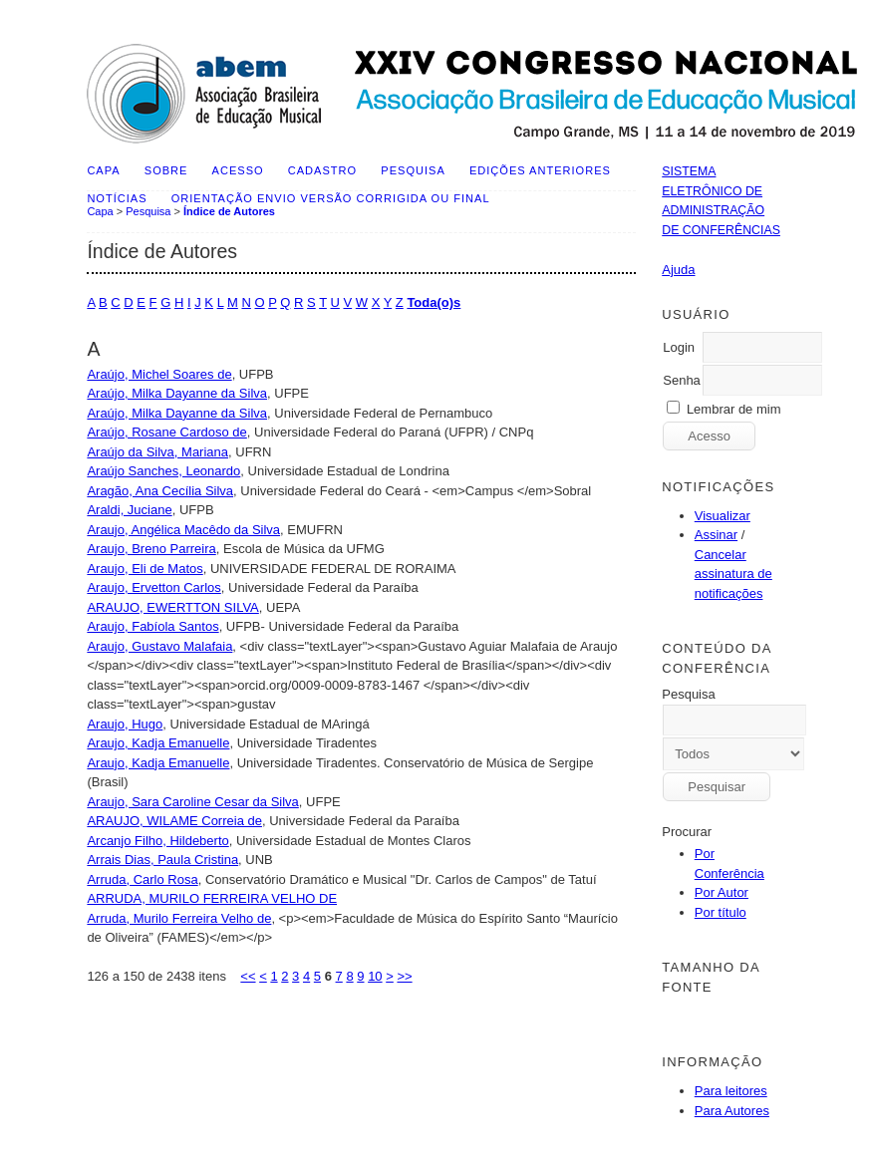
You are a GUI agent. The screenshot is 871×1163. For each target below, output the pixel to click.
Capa (103, 170)
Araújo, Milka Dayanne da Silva (177, 393)
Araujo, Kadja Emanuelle (158, 742)
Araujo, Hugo (124, 724)
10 (375, 976)
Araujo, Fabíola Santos (152, 626)
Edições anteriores (540, 170)
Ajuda (678, 269)
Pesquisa (412, 170)
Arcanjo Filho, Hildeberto (157, 840)
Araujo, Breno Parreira (151, 548)
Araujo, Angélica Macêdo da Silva (183, 529)
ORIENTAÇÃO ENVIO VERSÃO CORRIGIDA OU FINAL (330, 198)
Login (679, 347)
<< (247, 976)
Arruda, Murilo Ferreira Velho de (179, 918)
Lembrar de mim (734, 409)
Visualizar (722, 515)
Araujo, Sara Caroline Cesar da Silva (192, 801)
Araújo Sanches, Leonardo (163, 470)
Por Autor (721, 892)
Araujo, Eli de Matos (144, 568)
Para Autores (732, 1110)
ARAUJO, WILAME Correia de (174, 820)
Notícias (116, 198)
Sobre (166, 170)
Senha (682, 380)
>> (404, 976)
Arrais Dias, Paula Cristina (162, 859)
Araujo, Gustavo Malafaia (159, 646)
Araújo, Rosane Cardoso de (166, 432)
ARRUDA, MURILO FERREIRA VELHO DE (212, 898)
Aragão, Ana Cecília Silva (160, 490)
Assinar (716, 534)
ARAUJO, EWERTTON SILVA (172, 607)
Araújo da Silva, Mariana (157, 451)
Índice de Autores (229, 211)
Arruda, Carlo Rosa (142, 879)
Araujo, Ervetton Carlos (153, 587)
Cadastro (322, 170)
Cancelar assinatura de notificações (733, 574)
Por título (720, 912)
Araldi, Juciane (129, 509)
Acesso (238, 170)
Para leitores (731, 1090)
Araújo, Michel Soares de (159, 374)
